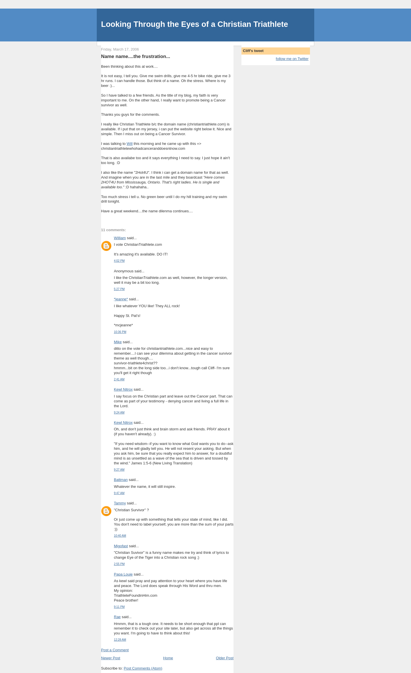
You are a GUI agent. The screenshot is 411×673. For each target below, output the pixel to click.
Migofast (121, 546)
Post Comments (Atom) (143, 668)
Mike (118, 342)
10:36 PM (120, 331)
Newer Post (110, 658)
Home (168, 658)
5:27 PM (119, 289)
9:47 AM (119, 493)
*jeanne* (121, 299)
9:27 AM (119, 469)
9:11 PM (119, 606)
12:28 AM (120, 639)
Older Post (224, 658)
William (120, 238)
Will (130, 143)
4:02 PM (119, 260)
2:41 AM (119, 379)
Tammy (120, 503)
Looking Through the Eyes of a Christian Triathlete (194, 24)
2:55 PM (119, 564)
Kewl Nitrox (123, 389)
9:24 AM (119, 412)
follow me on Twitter (292, 59)
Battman (121, 480)
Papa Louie (123, 574)
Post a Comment (115, 650)
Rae (117, 617)
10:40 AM (120, 535)
